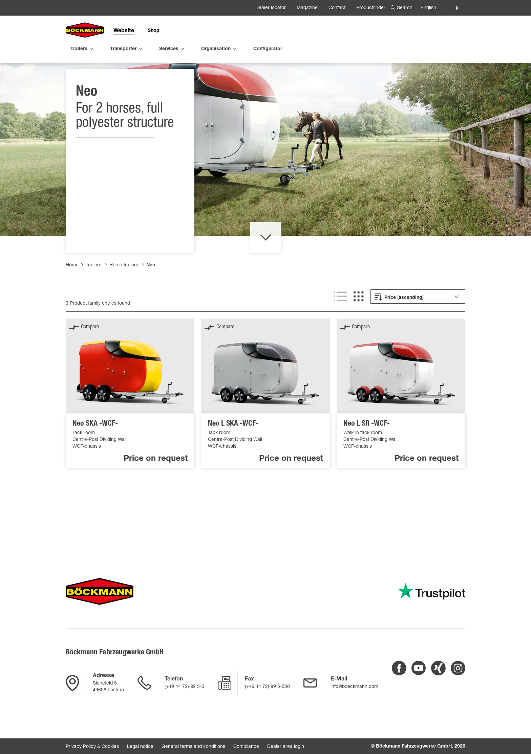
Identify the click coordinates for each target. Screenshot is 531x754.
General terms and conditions (193, 747)
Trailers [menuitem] (78, 49)
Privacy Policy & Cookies (92, 747)
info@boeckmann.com (354, 687)
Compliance (246, 747)
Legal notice (140, 747)
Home (72, 291)
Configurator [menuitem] (267, 49)
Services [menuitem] (168, 49)
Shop (154, 30)
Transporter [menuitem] (123, 49)
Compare (90, 353)
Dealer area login (285, 747)
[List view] (340, 323)
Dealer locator (270, 8)
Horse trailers (123, 291)
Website (123, 31)
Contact (336, 8)
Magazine (307, 8)
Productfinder (370, 8)
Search (404, 8)
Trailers (93, 291)
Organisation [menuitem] (216, 49)
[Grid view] (359, 323)
